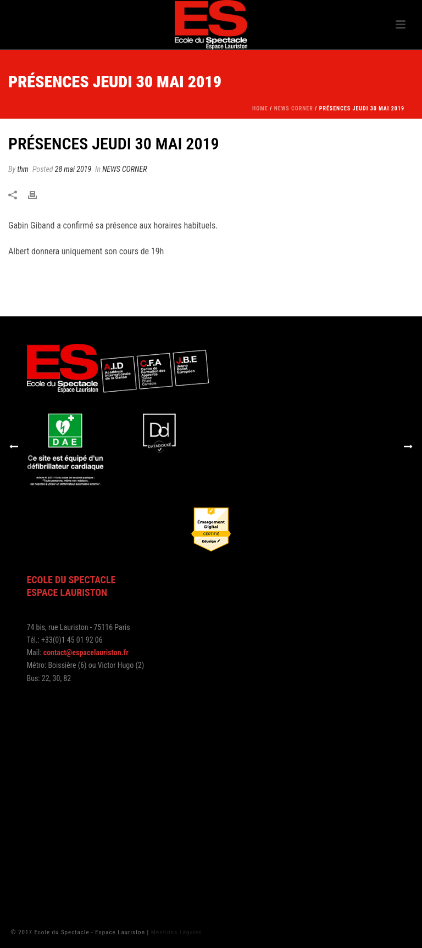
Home (260, 108)
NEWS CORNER (293, 108)
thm (23, 169)
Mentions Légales (176, 932)
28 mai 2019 (73, 169)
